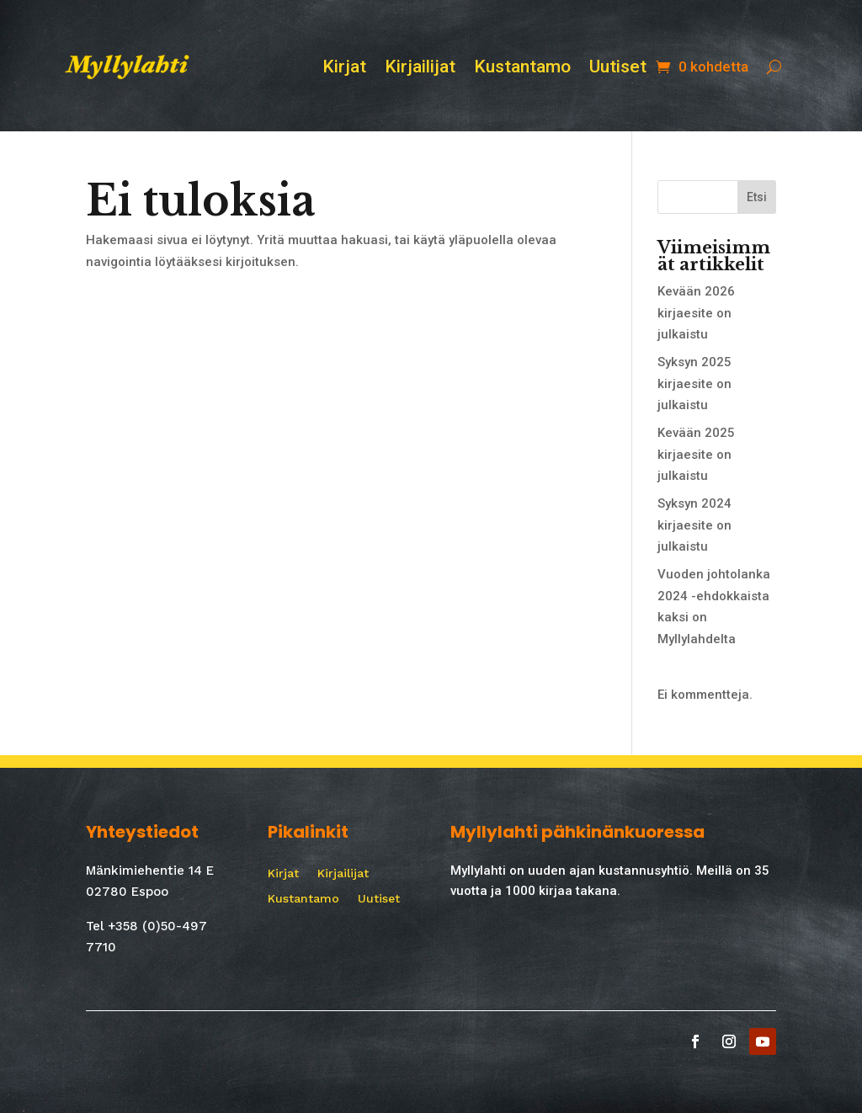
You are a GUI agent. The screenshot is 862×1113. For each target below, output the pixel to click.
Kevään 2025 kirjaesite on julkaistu (696, 454)
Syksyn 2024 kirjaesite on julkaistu (694, 525)
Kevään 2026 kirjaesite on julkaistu (696, 313)
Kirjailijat (420, 69)
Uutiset (617, 69)
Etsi (757, 197)
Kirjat (344, 69)
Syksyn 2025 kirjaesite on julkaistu (694, 383)
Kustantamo (522, 69)
